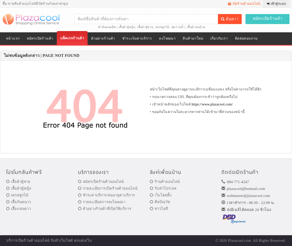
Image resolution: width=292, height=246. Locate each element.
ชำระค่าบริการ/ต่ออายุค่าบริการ (106, 195)
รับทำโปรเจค (163, 188)
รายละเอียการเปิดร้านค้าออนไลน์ (107, 188)
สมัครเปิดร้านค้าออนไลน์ (101, 182)
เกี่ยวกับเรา (219, 38)
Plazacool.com (239, 240)
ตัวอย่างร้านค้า (103, 38)
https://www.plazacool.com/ (212, 104)
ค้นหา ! (229, 19)
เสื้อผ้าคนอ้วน (196, 27)
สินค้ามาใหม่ (193, 38)
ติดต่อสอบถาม (246, 38)
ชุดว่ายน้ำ (178, 27)
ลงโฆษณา (167, 38)
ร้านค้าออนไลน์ (165, 182)
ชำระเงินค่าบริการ (137, 38)
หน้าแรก (13, 38)
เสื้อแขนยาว (18, 209)
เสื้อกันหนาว (18, 202)
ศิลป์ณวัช (160, 202)
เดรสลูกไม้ (162, 27)
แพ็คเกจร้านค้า (72, 38)
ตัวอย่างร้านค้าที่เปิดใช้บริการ (104, 209)
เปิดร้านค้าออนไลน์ (244, 4)
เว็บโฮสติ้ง (160, 195)
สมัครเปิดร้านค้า (267, 18)
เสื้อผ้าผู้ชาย (145, 27)
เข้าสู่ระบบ (276, 4)
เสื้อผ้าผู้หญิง (127, 27)
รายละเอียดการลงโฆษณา (101, 202)
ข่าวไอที (159, 209)
